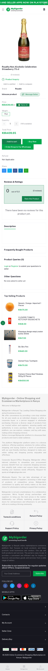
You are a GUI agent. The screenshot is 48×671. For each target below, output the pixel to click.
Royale (18, 89)
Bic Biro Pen (23, 347)
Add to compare (25, 84)
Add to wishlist (9, 84)
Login (6, 266)
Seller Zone (6, 631)
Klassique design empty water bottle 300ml (30, 333)
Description (10, 226)
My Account (7, 623)
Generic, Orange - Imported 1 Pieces (29, 304)
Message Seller (30, 94)
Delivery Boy (7, 639)
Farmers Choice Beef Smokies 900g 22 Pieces (30, 375)
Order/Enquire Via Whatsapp (17, 147)
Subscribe (40, 573)
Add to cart (11, 142)
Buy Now (32, 142)
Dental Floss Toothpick (28, 361)
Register (14, 266)
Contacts (6, 615)
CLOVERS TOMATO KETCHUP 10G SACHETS (29, 318)
